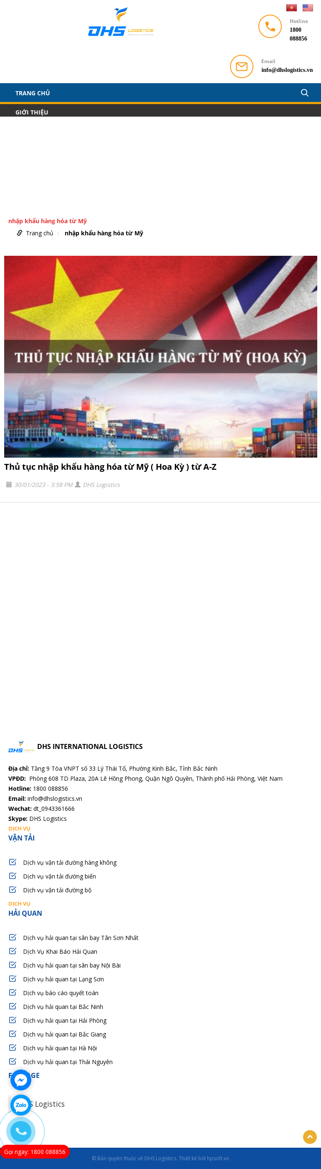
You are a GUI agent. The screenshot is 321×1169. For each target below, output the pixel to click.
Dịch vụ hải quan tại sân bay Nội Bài (72, 965)
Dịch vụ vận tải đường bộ (57, 890)
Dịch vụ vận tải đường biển (59, 876)
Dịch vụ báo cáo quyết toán (61, 993)
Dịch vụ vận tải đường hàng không (69, 862)
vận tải (160, 833)
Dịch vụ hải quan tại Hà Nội (60, 1048)
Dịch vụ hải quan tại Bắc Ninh (63, 1007)
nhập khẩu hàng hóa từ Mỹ (104, 233)
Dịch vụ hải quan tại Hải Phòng (64, 1020)
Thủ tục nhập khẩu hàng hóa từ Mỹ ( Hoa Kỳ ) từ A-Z (110, 466)
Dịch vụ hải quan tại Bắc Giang (64, 1034)
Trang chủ (32, 92)
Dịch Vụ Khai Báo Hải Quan (60, 951)
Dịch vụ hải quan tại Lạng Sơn (63, 979)
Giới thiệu (31, 112)
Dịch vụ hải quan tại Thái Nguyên (68, 1062)
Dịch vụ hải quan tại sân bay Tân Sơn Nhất (81, 938)
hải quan (160, 908)
